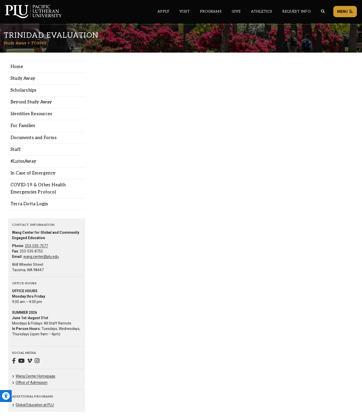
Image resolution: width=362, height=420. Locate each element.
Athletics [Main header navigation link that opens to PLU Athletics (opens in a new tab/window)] (261, 11)
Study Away (15, 43)
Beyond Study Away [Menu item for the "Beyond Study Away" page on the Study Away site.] (31, 102)
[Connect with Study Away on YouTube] (21, 361)
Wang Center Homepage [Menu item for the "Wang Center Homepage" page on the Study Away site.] (35, 376)
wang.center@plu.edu (41, 257)
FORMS (39, 43)
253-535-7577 (36, 246)
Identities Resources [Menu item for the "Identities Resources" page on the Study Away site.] (31, 113)
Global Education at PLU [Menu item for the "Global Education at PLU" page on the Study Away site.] (35, 405)
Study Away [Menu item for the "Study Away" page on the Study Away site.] (23, 78)
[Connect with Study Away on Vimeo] (29, 361)
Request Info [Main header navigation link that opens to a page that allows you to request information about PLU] (296, 11)
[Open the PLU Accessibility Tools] (6, 396)
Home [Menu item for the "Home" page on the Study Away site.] (17, 66)
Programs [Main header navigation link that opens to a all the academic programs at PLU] (211, 11)
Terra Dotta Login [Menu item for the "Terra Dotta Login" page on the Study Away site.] (29, 204)
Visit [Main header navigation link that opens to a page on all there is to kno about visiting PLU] (184, 11)
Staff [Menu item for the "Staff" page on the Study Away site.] (16, 149)
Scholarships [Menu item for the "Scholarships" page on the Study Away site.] (23, 90)
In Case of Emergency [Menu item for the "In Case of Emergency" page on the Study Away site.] (33, 173)
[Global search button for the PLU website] (323, 11)
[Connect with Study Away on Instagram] (37, 361)
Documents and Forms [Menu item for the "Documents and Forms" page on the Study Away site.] (34, 137)
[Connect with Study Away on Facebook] (14, 361)
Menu (345, 11)
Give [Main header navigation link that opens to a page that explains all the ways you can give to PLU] (236, 11)
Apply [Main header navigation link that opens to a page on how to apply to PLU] (163, 11)
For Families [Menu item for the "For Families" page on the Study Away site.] (23, 125)
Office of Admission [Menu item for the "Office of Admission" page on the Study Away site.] (31, 382)
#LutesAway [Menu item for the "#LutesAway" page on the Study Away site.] (23, 161)
